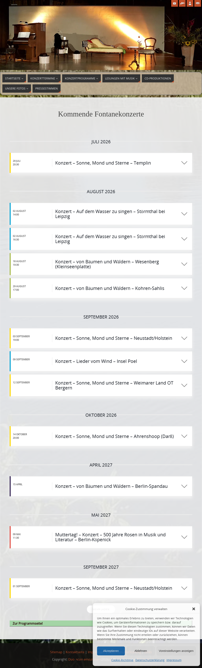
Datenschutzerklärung (149, 660)
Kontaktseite (75, 652)
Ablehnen (141, 650)
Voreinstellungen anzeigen (176, 650)
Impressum (173, 660)
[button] (194, 609)
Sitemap (56, 652)
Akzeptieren (111, 650)
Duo (84, 659)
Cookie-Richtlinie (122, 660)
